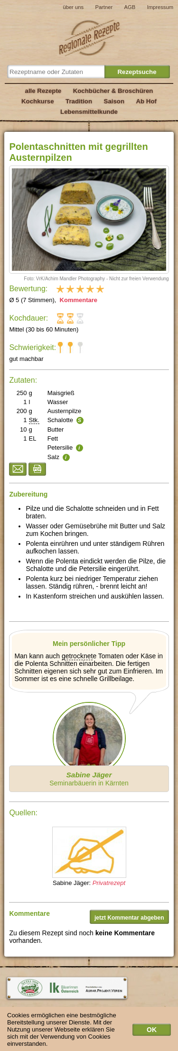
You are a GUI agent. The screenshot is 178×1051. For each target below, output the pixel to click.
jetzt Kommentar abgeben (129, 917)
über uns (73, 7)
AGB (130, 7)
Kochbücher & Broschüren (113, 90)
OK (152, 1032)
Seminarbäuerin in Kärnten (89, 779)
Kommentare (77, 300)
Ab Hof (146, 101)
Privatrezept (109, 882)
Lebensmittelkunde (89, 111)
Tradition (79, 101)
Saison (114, 101)
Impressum (160, 7)
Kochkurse (37, 101)
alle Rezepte (43, 90)
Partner (103, 7)
